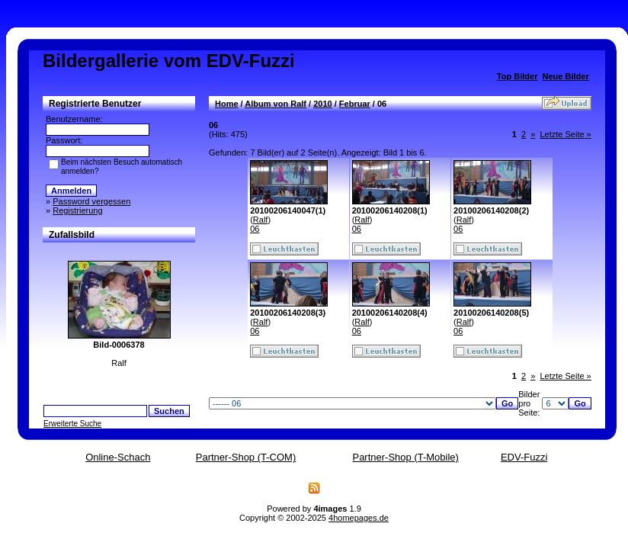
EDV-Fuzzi (524, 457)
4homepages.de (358, 517)
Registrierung (77, 210)
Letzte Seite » (565, 134)
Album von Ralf (275, 103)
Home (227, 103)
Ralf (260, 219)
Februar (354, 103)
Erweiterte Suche (72, 423)
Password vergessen (91, 201)
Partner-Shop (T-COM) (246, 457)
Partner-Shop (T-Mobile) (405, 457)
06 (254, 228)
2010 (322, 103)
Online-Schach (117, 457)
